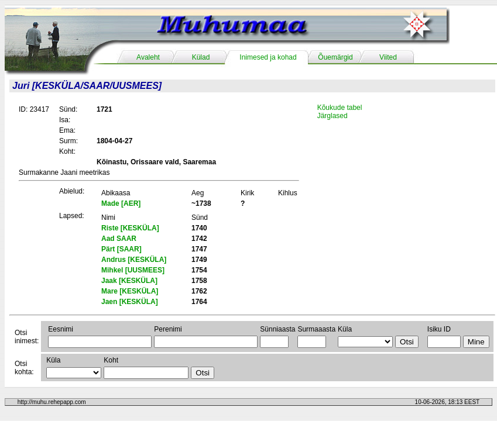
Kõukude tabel (339, 107)
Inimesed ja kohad (267, 57)
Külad (201, 57)
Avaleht (148, 57)
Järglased (332, 116)
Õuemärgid (335, 57)
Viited (388, 57)
